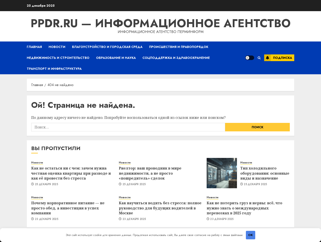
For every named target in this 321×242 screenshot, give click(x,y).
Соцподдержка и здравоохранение (176, 58)
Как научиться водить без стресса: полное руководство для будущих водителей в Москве (160, 208)
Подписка (278, 57)
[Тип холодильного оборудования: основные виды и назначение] (222, 173)
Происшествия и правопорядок (178, 47)
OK (250, 235)
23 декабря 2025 (46, 219)
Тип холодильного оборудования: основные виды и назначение (264, 173)
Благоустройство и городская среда (107, 47)
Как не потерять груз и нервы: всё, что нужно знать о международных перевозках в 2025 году (244, 208)
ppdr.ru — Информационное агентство (161, 23)
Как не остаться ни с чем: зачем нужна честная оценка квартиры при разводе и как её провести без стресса (71, 173)
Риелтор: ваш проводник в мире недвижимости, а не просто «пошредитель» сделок (150, 173)
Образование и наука (116, 58)
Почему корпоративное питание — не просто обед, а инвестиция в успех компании (68, 208)
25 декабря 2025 (46, 184)
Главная (34, 47)
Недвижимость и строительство (58, 58)
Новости (57, 47)
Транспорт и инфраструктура (54, 68)
